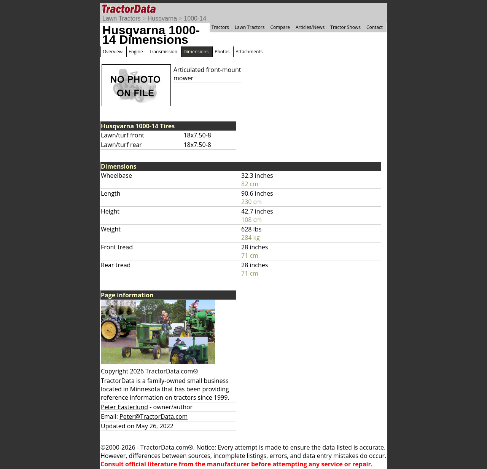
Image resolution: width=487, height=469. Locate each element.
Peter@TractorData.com (153, 416)
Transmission (163, 51)
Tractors (220, 27)
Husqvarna (162, 18)
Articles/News (310, 27)
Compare (280, 27)
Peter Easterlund (124, 407)
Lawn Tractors (121, 18)
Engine (136, 51)
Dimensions (195, 51)
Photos (222, 51)
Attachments (249, 51)
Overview (113, 51)
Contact (374, 27)
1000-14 (195, 18)
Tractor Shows (345, 27)
